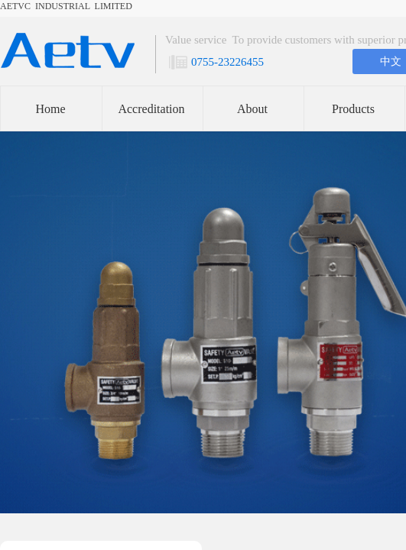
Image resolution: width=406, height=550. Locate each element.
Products (353, 108)
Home (50, 108)
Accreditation (151, 108)
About (252, 108)
